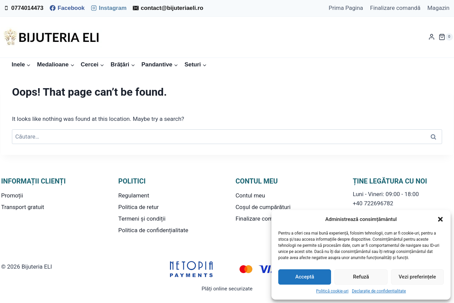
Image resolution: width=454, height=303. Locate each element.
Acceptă (304, 277)
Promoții (12, 195)
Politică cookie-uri (332, 291)
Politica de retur (138, 207)
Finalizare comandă (395, 7)
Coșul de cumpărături (263, 207)
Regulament (133, 195)
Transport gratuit (22, 207)
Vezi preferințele (417, 277)
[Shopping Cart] (446, 37)
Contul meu (250, 195)
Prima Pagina (346, 7)
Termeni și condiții (141, 218)
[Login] (431, 37)
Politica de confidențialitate (153, 230)
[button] (440, 219)
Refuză (361, 277)
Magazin (438, 7)
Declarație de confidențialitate (379, 291)
